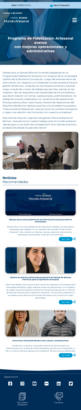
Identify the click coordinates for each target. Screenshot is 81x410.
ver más (66, 239)
